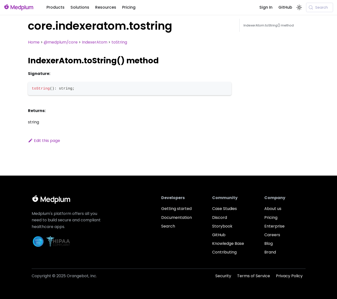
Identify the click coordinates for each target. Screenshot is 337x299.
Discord (219, 217)
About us (272, 208)
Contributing (224, 252)
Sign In (265, 7)
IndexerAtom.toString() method (269, 25)
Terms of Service (253, 276)
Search (168, 226)
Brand (270, 252)
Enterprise (274, 226)
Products (55, 7)
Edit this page (44, 140)
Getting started (176, 208)
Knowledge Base (228, 243)
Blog (268, 243)
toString (119, 42)
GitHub (285, 7)
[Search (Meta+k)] (319, 7)
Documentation (176, 217)
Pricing (128, 7)
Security (223, 276)
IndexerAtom (94, 42)
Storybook (222, 226)
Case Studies (224, 208)
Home (34, 42)
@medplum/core (61, 42)
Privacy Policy (289, 276)
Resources (105, 7)
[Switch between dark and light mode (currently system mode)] (299, 7)
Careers (272, 235)
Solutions (79, 7)
